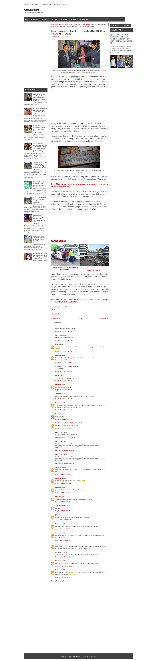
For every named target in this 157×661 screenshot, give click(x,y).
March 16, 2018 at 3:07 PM (63, 399)
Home (26, 4)
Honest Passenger (62, 24)
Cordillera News (35, 4)
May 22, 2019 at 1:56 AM (62, 501)
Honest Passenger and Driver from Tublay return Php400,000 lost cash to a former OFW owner (78, 32)
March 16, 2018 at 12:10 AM (63, 362)
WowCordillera (31, 9)
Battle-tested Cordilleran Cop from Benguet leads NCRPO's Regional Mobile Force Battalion (40, 219)
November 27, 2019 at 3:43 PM (64, 557)
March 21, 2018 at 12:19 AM (63, 428)
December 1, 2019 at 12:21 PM (64, 566)
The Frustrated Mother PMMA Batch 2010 (68, 423)
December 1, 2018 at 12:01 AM (64, 450)
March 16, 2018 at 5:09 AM (63, 371)
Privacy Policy (47, 4)
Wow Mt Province (83, 19)
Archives (126, 25)
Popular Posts (116, 25)
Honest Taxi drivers (74, 24)
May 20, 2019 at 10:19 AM (63, 492)
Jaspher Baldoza (60, 505)
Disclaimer (57, 4)
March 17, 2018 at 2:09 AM (63, 410)
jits (56, 515)
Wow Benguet (34, 19)
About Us (65, 4)
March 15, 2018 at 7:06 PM (63, 340)
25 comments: (62, 37)
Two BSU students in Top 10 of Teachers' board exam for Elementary (40, 200)
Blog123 (58, 496)
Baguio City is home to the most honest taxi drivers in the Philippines (39, 128)
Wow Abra (73, 19)
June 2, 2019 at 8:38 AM (62, 540)
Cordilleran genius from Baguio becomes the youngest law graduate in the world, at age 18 (40, 97)
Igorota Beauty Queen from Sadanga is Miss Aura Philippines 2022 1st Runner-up (40, 256)
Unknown (58, 355)
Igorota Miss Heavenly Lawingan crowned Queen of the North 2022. (40, 111)
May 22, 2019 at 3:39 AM (62, 511)
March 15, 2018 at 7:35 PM (63, 351)
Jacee (57, 544)
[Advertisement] (80, 107)
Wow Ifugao (54, 19)
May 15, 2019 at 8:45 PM (62, 474)
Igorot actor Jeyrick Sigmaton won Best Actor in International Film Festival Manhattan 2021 (121, 38)
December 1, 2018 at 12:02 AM (64, 463)
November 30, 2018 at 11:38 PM (65, 437)
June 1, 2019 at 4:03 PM (62, 529)
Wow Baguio (44, 19)
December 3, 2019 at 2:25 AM (64, 577)
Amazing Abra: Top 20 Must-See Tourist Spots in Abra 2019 (40, 183)
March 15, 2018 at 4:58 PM (63, 331)
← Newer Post (55, 318)
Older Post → (104, 318)
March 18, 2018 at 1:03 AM (63, 419)
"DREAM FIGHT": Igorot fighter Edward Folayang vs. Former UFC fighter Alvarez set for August (40, 147)
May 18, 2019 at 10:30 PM (63, 483)
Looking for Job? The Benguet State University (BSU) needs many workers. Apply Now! (40, 166)
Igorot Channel (60, 414)
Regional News (86, 24)
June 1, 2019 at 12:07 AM (63, 520)
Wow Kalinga (63, 19)
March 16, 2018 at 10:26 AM (63, 389)
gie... (57, 344)
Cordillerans (92, 656)
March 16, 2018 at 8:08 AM (63, 380)
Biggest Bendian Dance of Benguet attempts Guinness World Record (39, 238)
